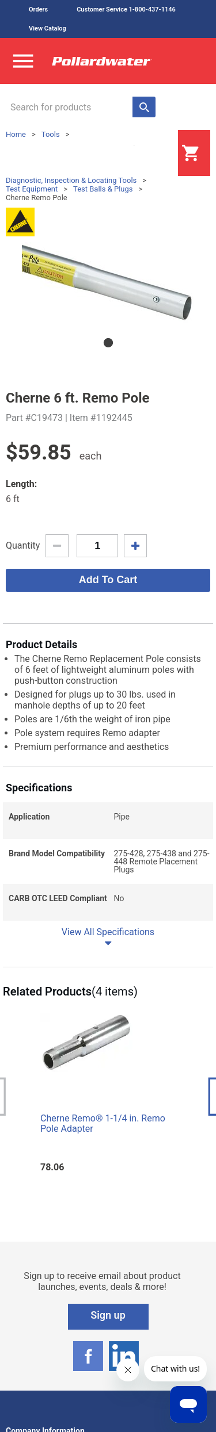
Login (149, 153)
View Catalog (47, 28)
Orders (38, 9)
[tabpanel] (108, 282)
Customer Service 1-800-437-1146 (126, 9)
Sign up (108, 1315)
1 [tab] (108, 343)
